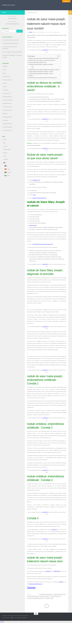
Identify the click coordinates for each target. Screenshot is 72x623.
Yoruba (7, 175)
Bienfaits (5, 66)
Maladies (5, 113)
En (6, 166)
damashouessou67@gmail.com (36, 584)
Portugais (8, 172)
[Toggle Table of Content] (60, 56)
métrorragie (54, 529)
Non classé (6, 120)
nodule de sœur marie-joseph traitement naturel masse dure (44, 77)
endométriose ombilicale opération (59, 594)
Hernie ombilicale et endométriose (33, 596)
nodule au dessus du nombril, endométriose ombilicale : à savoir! (45, 58)
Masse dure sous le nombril (45, 596)
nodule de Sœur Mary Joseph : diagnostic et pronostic (42, 64)
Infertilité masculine (8, 106)
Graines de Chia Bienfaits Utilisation (11, 43)
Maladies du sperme (8, 117)
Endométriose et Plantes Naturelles (11, 40)
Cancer (5, 69)
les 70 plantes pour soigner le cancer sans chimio (42, 244)
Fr (5, 162)
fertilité (5, 83)
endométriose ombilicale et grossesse (45, 594)
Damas (30, 32)
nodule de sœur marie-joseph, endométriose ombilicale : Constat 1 (45, 69)
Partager (31, 587)
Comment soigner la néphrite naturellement (13, 52)
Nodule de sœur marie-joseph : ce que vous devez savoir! (43, 60)
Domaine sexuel (7, 76)
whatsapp (61, 582)
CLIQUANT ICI (45, 50)
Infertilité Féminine (7, 103)
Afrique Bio (6, 159)
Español (7, 169)
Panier (5, 156)
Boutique (5, 152)
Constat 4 (31, 75)
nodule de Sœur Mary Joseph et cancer (38, 62)
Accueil (5, 139)
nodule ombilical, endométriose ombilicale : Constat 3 (42, 73)
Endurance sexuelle (8, 80)
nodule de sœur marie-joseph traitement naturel (36, 598)
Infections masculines (8, 100)
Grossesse (6, 90)
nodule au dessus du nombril (55, 596)
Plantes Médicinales (8, 123)
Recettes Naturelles (8, 127)
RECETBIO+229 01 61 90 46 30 (8, 5)
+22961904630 (56, 571)
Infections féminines (8, 96)
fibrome (5, 86)
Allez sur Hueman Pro (22, 618)
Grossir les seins (7, 93)
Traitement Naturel (32, 12)
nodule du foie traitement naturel (39, 198)
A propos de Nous (7, 149)
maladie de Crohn (36, 180)
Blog (4, 142)
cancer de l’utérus (33, 225)
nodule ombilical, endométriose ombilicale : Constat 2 (42, 71)
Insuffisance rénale (8, 110)
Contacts (5, 146)
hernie (34, 195)
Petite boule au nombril (49, 598)
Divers (5, 73)
